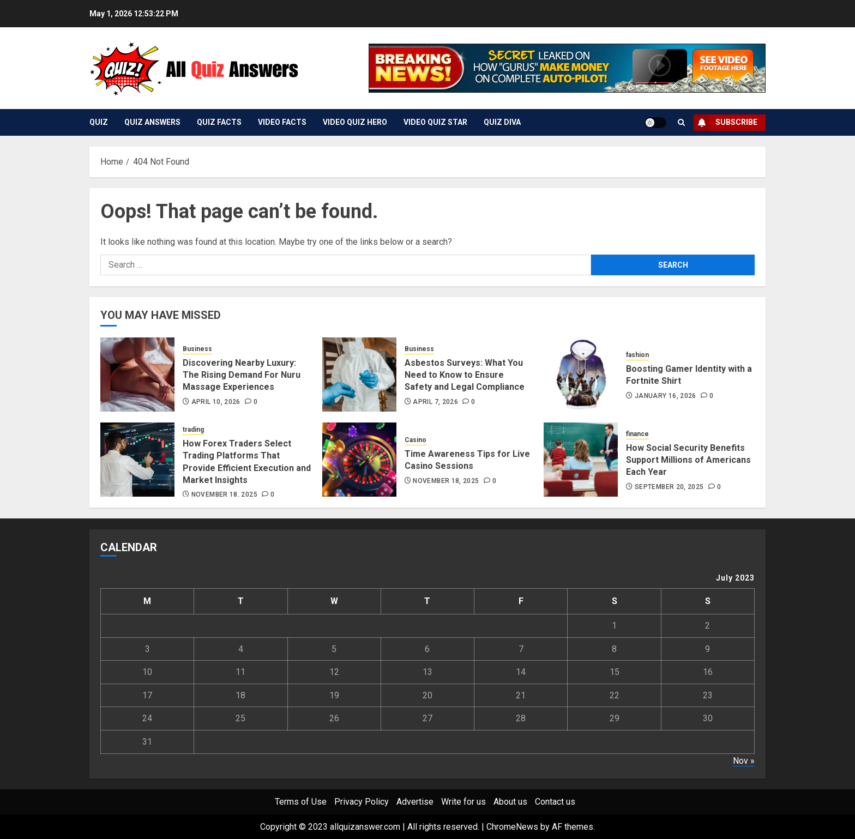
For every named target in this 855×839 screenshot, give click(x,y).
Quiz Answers (152, 122)
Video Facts (282, 122)
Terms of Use (301, 801)
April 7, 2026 (435, 402)
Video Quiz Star (435, 122)
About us (510, 801)
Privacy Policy (361, 801)
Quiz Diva (502, 122)
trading (193, 429)
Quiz (98, 122)
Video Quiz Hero (355, 122)
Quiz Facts (219, 122)
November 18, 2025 (224, 494)
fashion (637, 355)
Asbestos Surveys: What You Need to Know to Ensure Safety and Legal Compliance (465, 375)
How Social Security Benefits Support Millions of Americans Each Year (688, 460)
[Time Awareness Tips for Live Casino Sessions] (359, 459)
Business (197, 349)
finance (637, 434)
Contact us (555, 801)
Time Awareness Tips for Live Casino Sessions (467, 460)
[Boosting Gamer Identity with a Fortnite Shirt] (581, 374)
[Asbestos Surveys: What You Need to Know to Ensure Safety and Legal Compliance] (359, 374)
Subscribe (725, 122)
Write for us (463, 801)
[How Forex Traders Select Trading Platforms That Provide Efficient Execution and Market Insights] (137, 459)
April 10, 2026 (215, 402)
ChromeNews (512, 827)
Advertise (414, 801)
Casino (415, 440)
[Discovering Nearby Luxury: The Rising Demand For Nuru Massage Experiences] (137, 374)
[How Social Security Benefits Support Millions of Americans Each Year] (581, 459)
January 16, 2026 (665, 396)
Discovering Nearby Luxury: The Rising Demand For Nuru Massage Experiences (241, 375)
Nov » (744, 761)
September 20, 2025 (669, 487)
